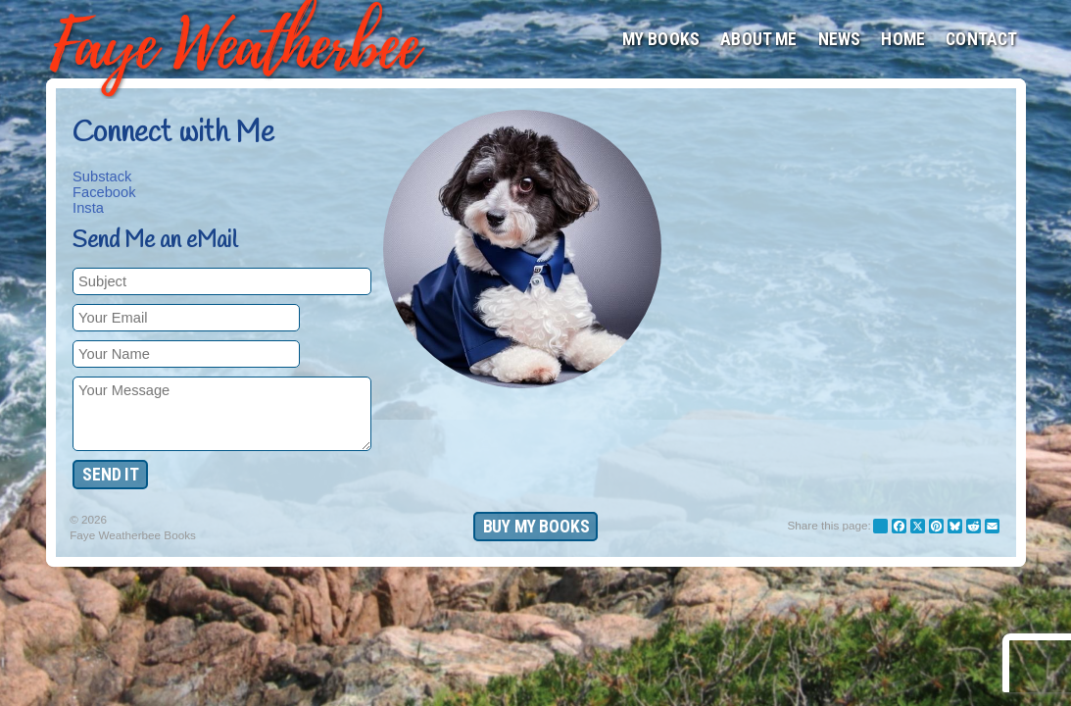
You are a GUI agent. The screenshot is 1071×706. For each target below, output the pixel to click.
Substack (102, 176)
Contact (981, 39)
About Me (758, 39)
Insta (88, 208)
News (839, 39)
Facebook (104, 192)
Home (903, 39)
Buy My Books (536, 526)
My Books (661, 39)
